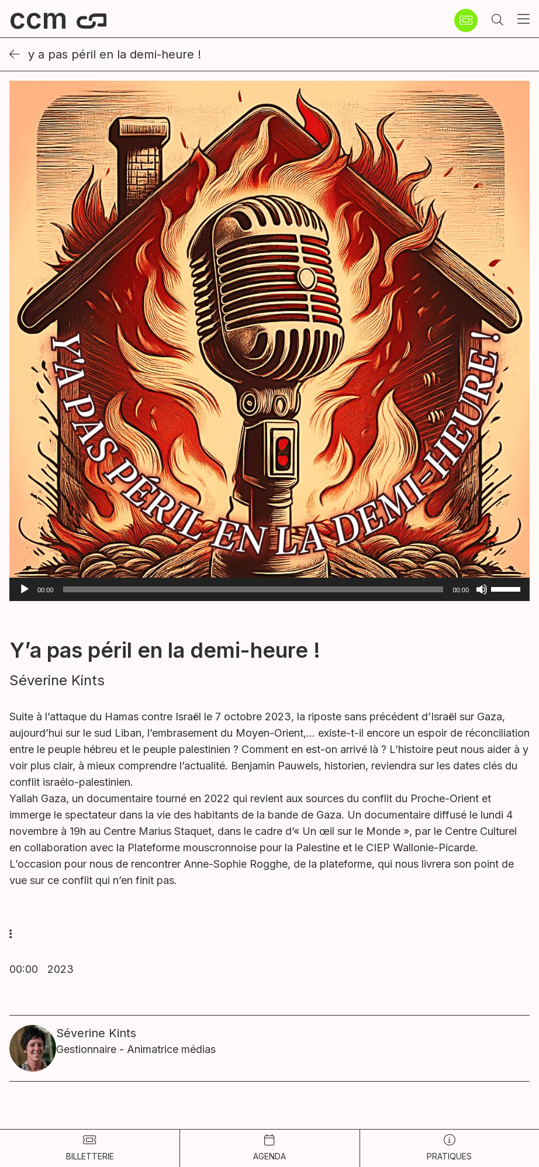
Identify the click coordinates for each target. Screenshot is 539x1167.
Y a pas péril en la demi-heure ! (105, 54)
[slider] (253, 589)
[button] (497, 20)
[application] (269, 589)
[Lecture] (24, 589)
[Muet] (482, 589)
